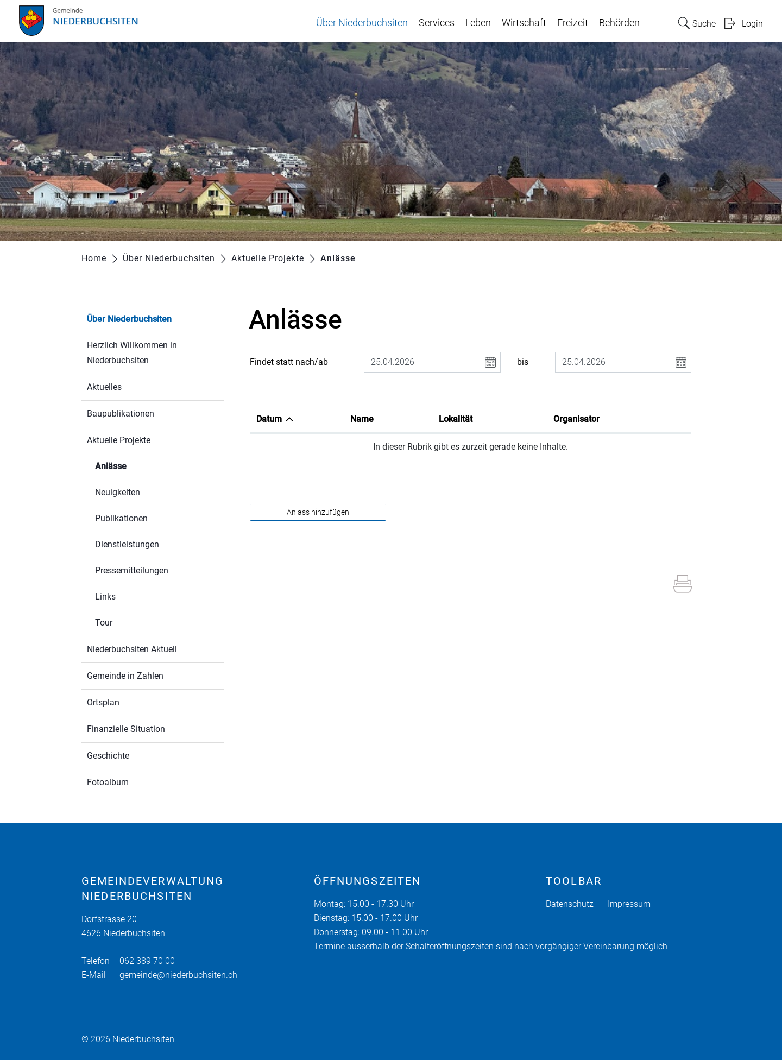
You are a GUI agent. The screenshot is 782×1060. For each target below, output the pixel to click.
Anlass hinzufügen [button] (318, 512)
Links (105, 596)
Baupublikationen (120, 413)
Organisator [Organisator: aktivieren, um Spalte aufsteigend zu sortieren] (576, 419)
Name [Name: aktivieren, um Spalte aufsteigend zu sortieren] (362, 419)
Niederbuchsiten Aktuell (132, 649)
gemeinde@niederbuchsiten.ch (178, 975)
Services (437, 22)
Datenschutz (570, 904)
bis (522, 362)
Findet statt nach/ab (289, 362)
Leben (478, 22)
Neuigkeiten (117, 492)
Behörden (619, 22)
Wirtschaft (524, 22)
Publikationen (121, 518)
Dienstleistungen (127, 544)
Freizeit (572, 22)
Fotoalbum (108, 782)
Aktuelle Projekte (118, 440)
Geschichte (108, 755)
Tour (103, 622)
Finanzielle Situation (126, 729)
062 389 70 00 (147, 961)
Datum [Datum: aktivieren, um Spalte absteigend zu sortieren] (269, 419)
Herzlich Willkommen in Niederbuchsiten (132, 352)
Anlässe (136, 465)
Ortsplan (103, 702)
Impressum (629, 904)
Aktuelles (104, 387)
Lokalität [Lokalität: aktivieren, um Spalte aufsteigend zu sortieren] (455, 419)
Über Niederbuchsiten (362, 22)
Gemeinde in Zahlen (125, 676)
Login (752, 23)
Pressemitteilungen (131, 570)
